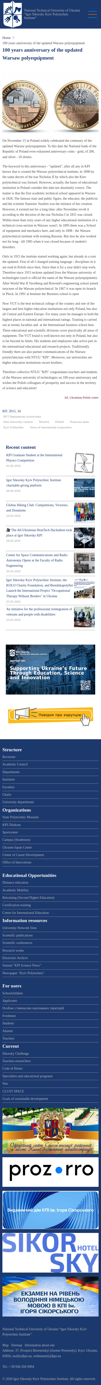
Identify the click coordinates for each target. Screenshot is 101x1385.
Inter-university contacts (18, 422)
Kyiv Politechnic (13, 427)
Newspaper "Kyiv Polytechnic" (23, 973)
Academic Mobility (15, 890)
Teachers (8, 1038)
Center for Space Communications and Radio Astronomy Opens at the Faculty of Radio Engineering (36, 560)
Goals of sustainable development (25, 1099)
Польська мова (79, 422)
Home (6, 38)
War (5, 1083)
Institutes (8, 779)
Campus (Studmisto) (16, 840)
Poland (59, 422)
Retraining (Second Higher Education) (28, 897)
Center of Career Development (23, 855)
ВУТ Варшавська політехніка (22, 416)
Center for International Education (25, 913)
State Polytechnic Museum (20, 817)
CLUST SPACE (13, 1091)
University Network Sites (19, 928)
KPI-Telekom (11, 825)
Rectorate (8, 757)
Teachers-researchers (16, 1061)
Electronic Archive (15, 958)
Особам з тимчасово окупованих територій (33, 1008)
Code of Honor (12, 1068)
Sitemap (16, 1345)
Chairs (6, 794)
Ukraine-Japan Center (17, 847)
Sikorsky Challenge (15, 1053)
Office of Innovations (16, 862)
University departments (18, 802)
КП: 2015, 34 (11, 411)
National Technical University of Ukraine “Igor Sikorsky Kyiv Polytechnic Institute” (52, 14)
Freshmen (9, 1016)
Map (5, 1345)
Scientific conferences (17, 943)
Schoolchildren (12, 993)
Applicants (9, 1001)
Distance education (15, 882)
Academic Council (15, 764)
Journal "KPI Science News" (21, 965)
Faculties (8, 787)
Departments (11, 772)
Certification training (16, 905)
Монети (44, 422)
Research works (13, 950)
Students (8, 1023)
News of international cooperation (51, 427)
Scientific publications (17, 935)
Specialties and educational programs (27, 1076)
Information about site (40, 1345)
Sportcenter (10, 832)
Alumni (7, 1031)
